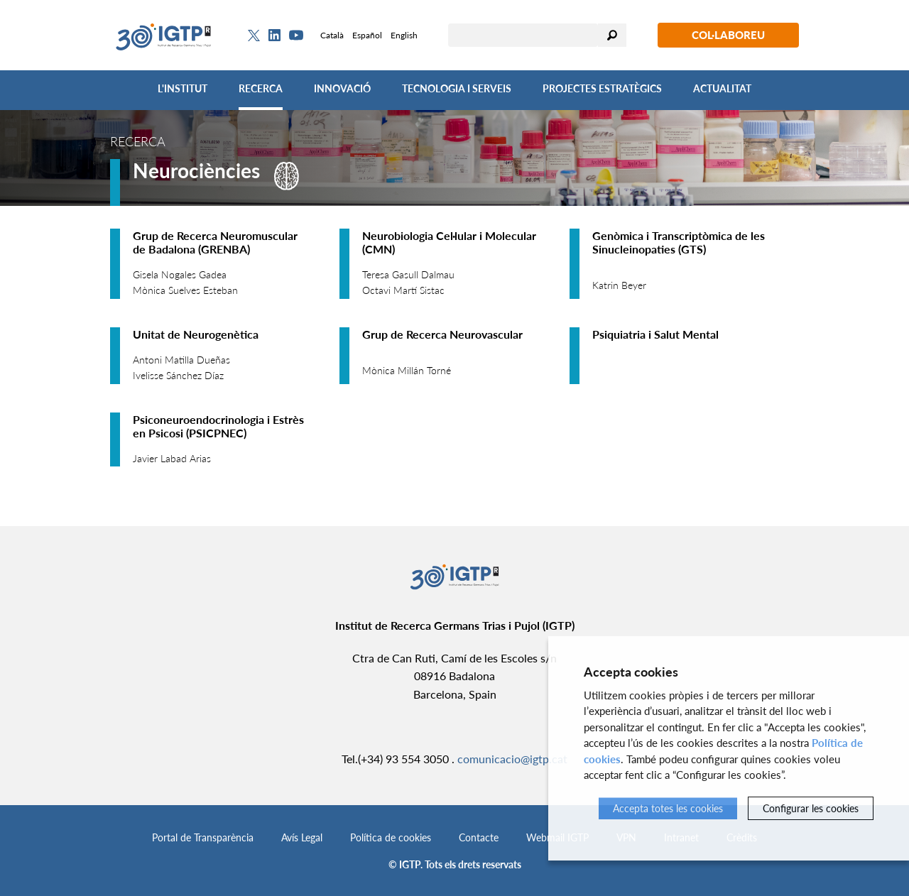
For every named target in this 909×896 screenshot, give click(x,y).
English (404, 35)
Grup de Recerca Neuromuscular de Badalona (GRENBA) (215, 242)
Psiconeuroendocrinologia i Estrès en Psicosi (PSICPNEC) (218, 426)
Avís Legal (301, 837)
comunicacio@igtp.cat (512, 758)
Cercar (612, 35)
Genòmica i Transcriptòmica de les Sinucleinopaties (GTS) (678, 242)
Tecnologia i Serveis (456, 88)
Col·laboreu (728, 34)
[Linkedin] (274, 35)
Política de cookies (390, 837)
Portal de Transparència (203, 837)
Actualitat (722, 88)
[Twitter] (254, 35)
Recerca (261, 88)
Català (332, 35)
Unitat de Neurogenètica (195, 334)
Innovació (342, 88)
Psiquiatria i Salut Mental (655, 334)
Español (367, 35)
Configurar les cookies (811, 808)
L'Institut (182, 88)
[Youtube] (296, 35)
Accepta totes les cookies (668, 808)
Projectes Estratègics (602, 88)
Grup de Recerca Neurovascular (442, 334)
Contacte (479, 837)
